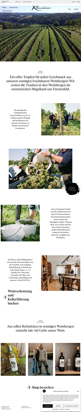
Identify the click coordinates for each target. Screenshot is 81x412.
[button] (78, 391)
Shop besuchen (43, 387)
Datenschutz (61, 409)
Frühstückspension (7, 11)
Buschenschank (14, 7)
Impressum (67, 409)
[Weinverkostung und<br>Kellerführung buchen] (5, 297)
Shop (69, 9)
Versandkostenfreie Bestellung (5, 2)
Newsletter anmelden (27, 1)
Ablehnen (58, 406)
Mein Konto (74, 1)
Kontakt (76, 9)
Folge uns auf (18, 1)
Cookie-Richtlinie (55, 409)
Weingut (4, 7)
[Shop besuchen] (28, 387)
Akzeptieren (48, 406)
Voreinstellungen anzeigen (71, 406)
